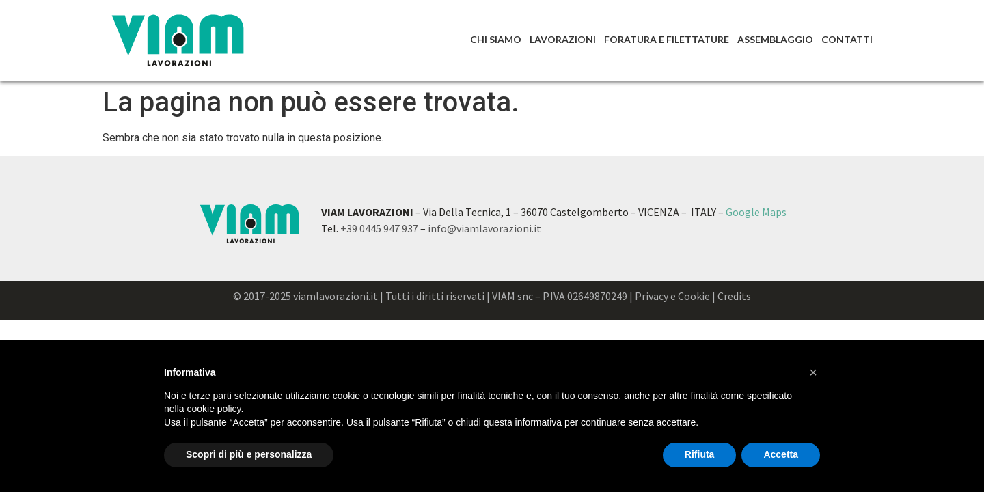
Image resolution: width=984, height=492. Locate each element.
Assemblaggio (775, 39)
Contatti (847, 39)
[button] (813, 372)
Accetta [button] (780, 454)
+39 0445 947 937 (379, 228)
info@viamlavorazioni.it (484, 228)
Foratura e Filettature (666, 39)
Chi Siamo (495, 39)
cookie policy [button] (214, 408)
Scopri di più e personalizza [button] (249, 454)
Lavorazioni (563, 39)
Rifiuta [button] (700, 454)
